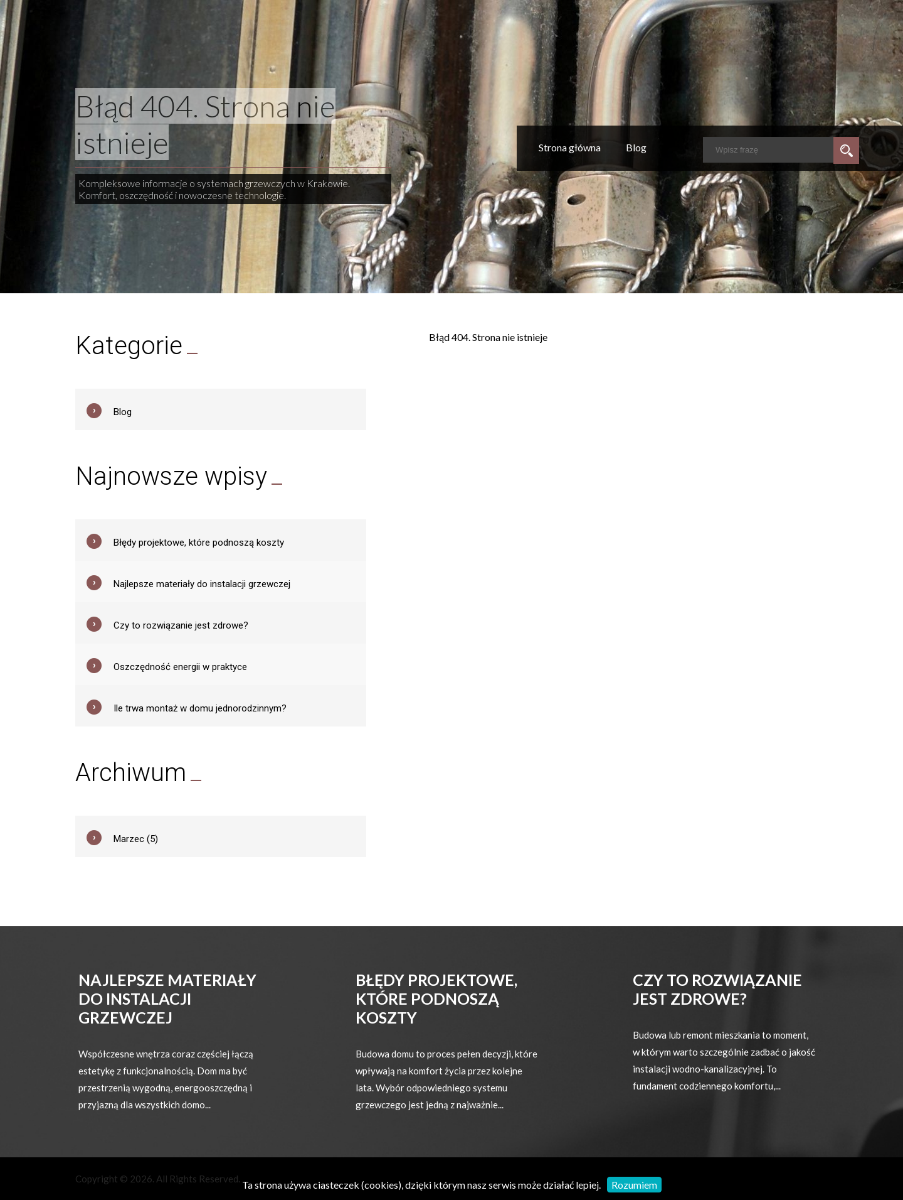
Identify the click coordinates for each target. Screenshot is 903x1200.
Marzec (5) (136, 839)
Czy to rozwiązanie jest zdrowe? (181, 625)
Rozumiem (634, 1185)
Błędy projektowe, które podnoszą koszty (199, 542)
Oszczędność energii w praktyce (180, 667)
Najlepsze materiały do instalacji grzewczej (202, 584)
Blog (636, 147)
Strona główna (570, 147)
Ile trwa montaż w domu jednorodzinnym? (200, 708)
